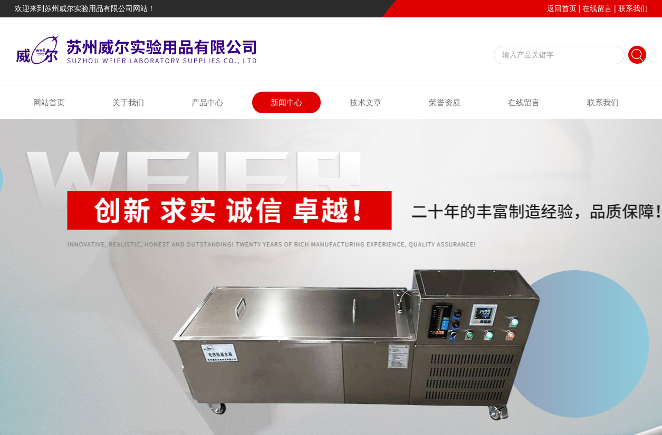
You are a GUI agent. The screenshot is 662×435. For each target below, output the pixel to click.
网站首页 (49, 102)
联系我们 (633, 8)
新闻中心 (286, 102)
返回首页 (562, 8)
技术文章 (365, 102)
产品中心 (207, 102)
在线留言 (597, 8)
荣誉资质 (444, 102)
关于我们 (128, 102)
